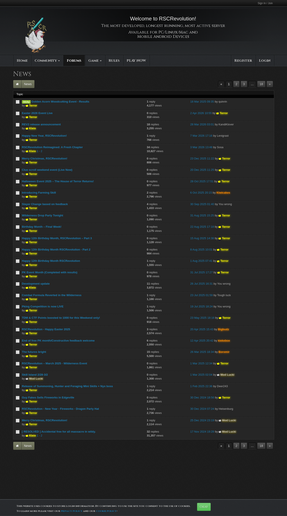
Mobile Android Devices (163, 36)
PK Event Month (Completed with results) (49, 272)
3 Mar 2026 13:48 (201, 147)
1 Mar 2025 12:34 (201, 363)
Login (264, 60)
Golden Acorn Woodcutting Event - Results (60, 101)
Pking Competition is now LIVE (43, 306)
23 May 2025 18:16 (202, 317)
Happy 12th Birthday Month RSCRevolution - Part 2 (56, 249)
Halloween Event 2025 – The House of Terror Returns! (58, 181)
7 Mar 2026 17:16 (201, 135)
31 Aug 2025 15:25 (202, 215)
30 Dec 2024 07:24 (202, 408)
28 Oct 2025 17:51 (201, 181)
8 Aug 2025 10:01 (201, 249)
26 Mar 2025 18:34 (202, 351)
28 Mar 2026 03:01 (202, 124)
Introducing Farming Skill (39, 192)
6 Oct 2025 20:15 (201, 192)
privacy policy (71, 511)
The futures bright (34, 351)
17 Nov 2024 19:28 (202, 431)
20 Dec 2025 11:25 (202, 169)
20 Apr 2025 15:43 (201, 329)
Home (22, 60)
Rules (114, 60)
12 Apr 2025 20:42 (201, 340)
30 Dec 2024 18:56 (202, 397)
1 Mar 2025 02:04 (201, 374)
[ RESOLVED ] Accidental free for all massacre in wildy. (59, 431)
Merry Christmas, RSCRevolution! (44, 158)
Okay (204, 507)
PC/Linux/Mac (173, 32)
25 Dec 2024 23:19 (202, 420)
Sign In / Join (265, 3)
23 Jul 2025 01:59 (201, 295)
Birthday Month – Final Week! (42, 226)
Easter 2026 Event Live (37, 113)
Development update (36, 283)
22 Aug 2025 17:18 (202, 226)
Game (95, 60)
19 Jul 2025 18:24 (201, 306)
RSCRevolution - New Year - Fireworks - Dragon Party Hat (60, 408)
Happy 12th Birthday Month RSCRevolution (51, 260)
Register (243, 60)
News (28, 84)
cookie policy (106, 511)
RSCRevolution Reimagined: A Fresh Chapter (52, 147)
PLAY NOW (136, 60)
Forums (74, 60)
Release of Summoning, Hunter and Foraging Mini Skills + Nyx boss (67, 386)
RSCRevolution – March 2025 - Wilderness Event (54, 363)
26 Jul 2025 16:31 (201, 283)
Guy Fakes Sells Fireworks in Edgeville (48, 397)
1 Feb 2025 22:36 (201, 386)
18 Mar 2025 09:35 (202, 101)
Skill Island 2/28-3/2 (35, 374)
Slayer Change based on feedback (45, 204)
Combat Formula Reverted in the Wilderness (52, 295)
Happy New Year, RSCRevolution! (44, 135)
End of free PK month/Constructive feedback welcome (58, 340)
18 (261, 84)
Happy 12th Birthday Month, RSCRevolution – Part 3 (57, 238)
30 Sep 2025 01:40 (202, 204)
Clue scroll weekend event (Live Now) (47, 169)
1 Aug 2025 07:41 (201, 260)
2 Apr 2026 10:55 (201, 113)
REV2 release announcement (41, 124)
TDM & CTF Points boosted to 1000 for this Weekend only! (61, 317)
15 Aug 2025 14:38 (202, 238)
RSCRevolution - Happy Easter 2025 (46, 329)
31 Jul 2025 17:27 (201, 272)
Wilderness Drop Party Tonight (42, 215)
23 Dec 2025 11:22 (202, 158)
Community (47, 60)
